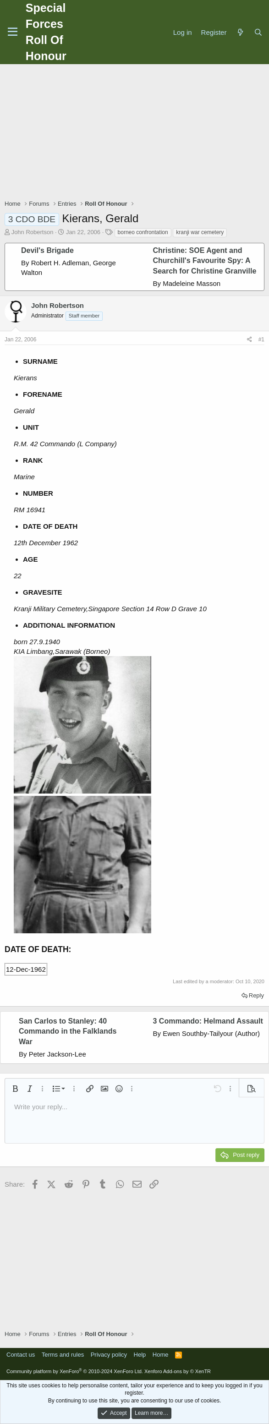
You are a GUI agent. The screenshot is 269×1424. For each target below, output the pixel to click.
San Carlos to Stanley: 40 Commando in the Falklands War (67, 1031)
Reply (256, 995)
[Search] (258, 32)
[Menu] (12, 32)
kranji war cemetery (200, 232)
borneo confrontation (143, 232)
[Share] (249, 339)
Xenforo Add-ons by (177, 1371)
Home (161, 1354)
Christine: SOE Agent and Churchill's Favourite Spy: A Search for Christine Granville (205, 260)
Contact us (20, 1354)
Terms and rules (63, 1354)
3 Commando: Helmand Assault (208, 1021)
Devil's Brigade (47, 250)
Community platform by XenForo (74, 1371)
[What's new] (240, 32)
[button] (15, 1088)
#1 (261, 339)
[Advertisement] (137, 133)
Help (140, 1354)
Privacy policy (109, 1354)
